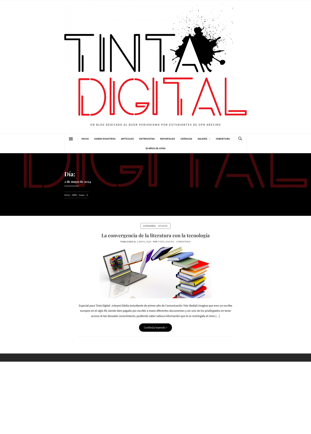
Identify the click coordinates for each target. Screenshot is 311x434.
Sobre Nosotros (105, 138)
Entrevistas (147, 138)
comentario (183, 241)
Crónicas (186, 138)
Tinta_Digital (166, 241)
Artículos (127, 138)
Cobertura (223, 138)
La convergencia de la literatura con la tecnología (155, 235)
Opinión (162, 225)
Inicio (85, 138)
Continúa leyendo (155, 327)
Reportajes (167, 138)
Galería (204, 138)
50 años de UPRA (155, 148)
